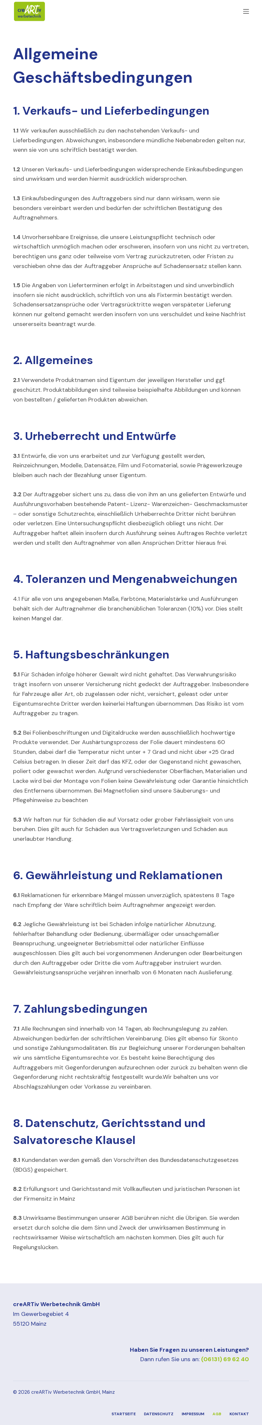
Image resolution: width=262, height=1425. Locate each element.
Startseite (124, 1414)
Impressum (193, 1414)
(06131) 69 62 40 (225, 1359)
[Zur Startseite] (29, 11)
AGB (217, 1414)
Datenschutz (158, 1414)
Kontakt (239, 1414)
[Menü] (246, 11)
